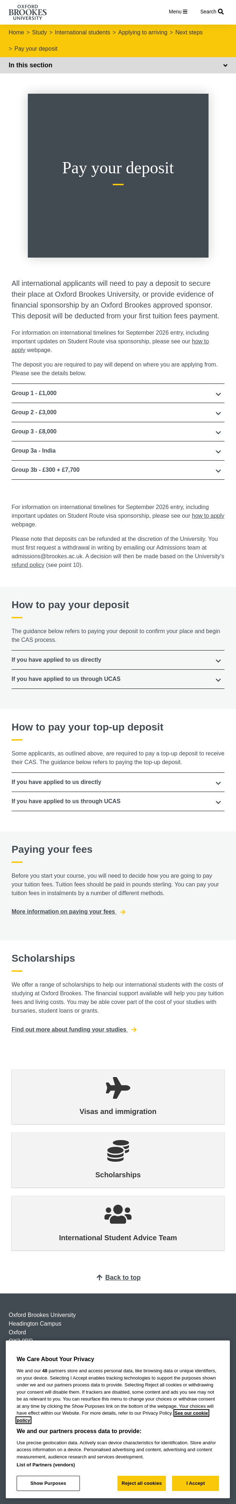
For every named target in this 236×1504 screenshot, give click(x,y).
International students (82, 32)
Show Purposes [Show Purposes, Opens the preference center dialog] (48, 1483)
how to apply (208, 516)
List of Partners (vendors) (46, 1464)
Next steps (189, 32)
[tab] (118, 393)
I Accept (195, 1483)
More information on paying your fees (68, 911)
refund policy (28, 565)
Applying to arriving (142, 32)
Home (16, 32)
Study (39, 32)
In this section (118, 65)
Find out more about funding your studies (74, 1029)
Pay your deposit (35, 49)
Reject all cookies (141, 1483)
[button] (118, 393)
